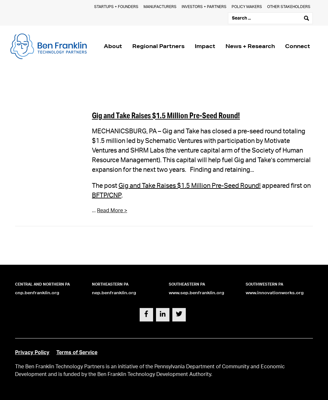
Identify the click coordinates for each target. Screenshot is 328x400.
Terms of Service (76, 352)
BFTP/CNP (106, 195)
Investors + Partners (204, 7)
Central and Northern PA (42, 284)
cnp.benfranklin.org (37, 293)
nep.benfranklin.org (114, 293)
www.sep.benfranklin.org (196, 293)
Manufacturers (160, 7)
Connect (297, 46)
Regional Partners (158, 46)
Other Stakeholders (288, 7)
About (113, 46)
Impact (205, 46)
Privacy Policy (32, 352)
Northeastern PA (110, 284)
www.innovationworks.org (275, 293)
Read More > (112, 210)
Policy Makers (247, 7)
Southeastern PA (187, 284)
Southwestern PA (264, 284)
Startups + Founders (116, 7)
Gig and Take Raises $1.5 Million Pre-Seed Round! (166, 115)
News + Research (250, 46)
